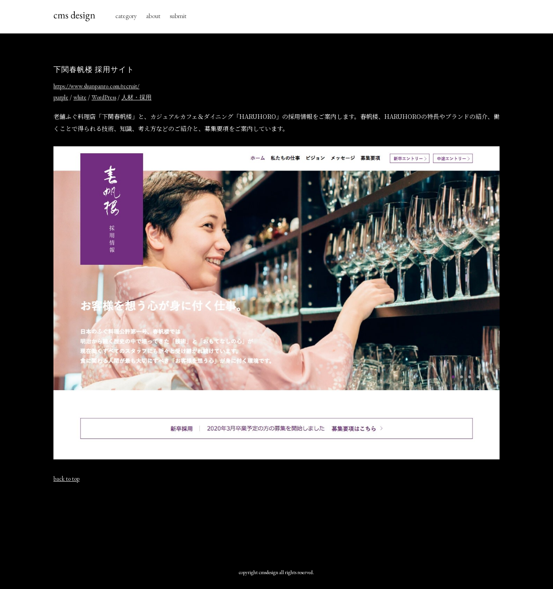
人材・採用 (136, 97)
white (79, 97)
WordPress (104, 97)
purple (60, 97)
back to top (66, 479)
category (126, 16)
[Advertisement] (276, 523)
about (153, 16)
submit (178, 16)
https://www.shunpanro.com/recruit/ (96, 86)
